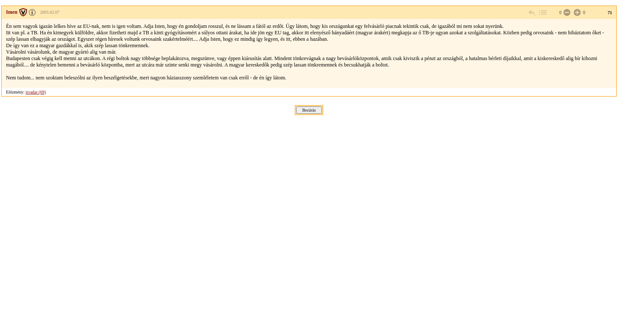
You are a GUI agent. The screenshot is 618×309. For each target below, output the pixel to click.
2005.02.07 (49, 12)
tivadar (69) (36, 92)
